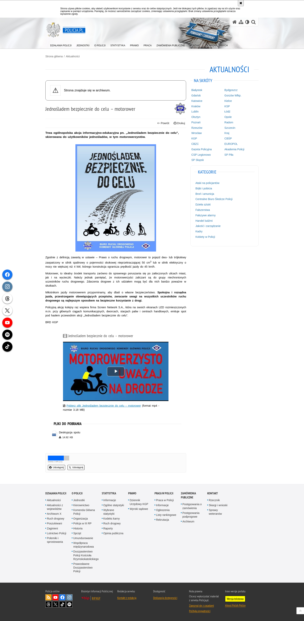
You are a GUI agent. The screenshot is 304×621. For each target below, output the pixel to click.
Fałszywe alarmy (205, 215)
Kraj (227, 133)
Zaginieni (52, 528)
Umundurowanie (83, 538)
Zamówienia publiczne (188, 495)
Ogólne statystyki (113, 505)
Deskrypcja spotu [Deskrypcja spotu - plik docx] (69, 432)
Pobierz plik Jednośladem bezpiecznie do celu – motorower (103, 405)
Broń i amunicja (204, 193)
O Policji (77, 493)
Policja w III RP (82, 523)
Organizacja (80, 518)
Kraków (195, 106)
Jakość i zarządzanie (208, 226)
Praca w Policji (164, 493)
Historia (77, 528)
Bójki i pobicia (203, 188)
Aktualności (73, 56)
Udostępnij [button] (56, 467)
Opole (228, 117)
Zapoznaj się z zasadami (201, 605)
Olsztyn (195, 117)
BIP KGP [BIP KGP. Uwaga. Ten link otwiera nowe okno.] (96, 598)
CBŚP (228, 138)
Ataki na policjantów (207, 183)
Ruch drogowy (55, 518)
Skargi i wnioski (218, 505)
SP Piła (229, 154)
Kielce (228, 100)
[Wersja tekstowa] (247, 22)
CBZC (195, 143)
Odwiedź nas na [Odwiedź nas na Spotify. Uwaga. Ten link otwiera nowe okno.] (69, 604)
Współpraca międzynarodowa (83, 544)
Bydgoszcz (231, 90)
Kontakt (212, 493)
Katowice (196, 100)
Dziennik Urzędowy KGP (139, 502)
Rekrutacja (162, 519)
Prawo (132, 493)
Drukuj (179, 123)
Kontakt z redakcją (126, 598)
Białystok (196, 90)
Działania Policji (55, 493)
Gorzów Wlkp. (233, 95)
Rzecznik (214, 500)
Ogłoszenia (163, 510)
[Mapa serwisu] (241, 22)
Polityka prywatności (199, 611)
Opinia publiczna (113, 533)
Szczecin (230, 127)
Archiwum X (54, 513)
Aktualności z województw (55, 507)
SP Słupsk (197, 159)
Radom (229, 122)
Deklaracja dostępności (165, 598)
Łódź (227, 111)
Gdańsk (196, 95)
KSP (227, 106)
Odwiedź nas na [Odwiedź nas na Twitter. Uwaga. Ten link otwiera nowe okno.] (55, 604)
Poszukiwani (54, 523)
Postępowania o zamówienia (192, 506)
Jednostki (79, 500)
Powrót (163, 123)
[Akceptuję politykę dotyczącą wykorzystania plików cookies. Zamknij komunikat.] (241, 3)
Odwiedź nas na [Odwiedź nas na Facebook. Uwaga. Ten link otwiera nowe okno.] (62, 597)
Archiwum (188, 521)
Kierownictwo (81, 505)
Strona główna (54, 56)
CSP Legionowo (201, 154)
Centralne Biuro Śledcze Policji (213, 199)
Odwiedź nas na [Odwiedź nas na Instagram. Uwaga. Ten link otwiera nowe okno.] (69, 597)
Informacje (109, 500)
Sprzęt (77, 533)
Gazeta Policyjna (201, 149)
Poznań (195, 122)
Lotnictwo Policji (56, 533)
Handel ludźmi (204, 220)
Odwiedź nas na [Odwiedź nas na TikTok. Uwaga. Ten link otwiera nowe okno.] (62, 604)
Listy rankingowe (166, 514)
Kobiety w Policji (205, 236)
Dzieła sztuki (203, 204)
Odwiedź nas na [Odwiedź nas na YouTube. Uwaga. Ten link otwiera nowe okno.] (55, 597)
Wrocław (196, 133)
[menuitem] (60, 44)
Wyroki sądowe (139, 508)
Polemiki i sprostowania (55, 540)
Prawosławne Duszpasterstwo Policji (83, 567)
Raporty (108, 528)
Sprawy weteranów (215, 511)
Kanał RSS (48, 597)
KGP (194, 138)
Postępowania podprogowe (191, 514)
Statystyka (109, 493)
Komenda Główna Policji (84, 511)
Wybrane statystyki (109, 511)
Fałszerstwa (202, 209)
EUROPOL (231, 143)
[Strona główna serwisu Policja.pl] (234, 22)
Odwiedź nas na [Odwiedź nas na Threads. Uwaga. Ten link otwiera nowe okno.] (48, 604)
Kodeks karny (111, 518)
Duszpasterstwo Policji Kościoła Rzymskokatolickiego (86, 555)
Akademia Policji (234, 149)
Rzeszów (196, 127)
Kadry (199, 231)
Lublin (195, 111)
